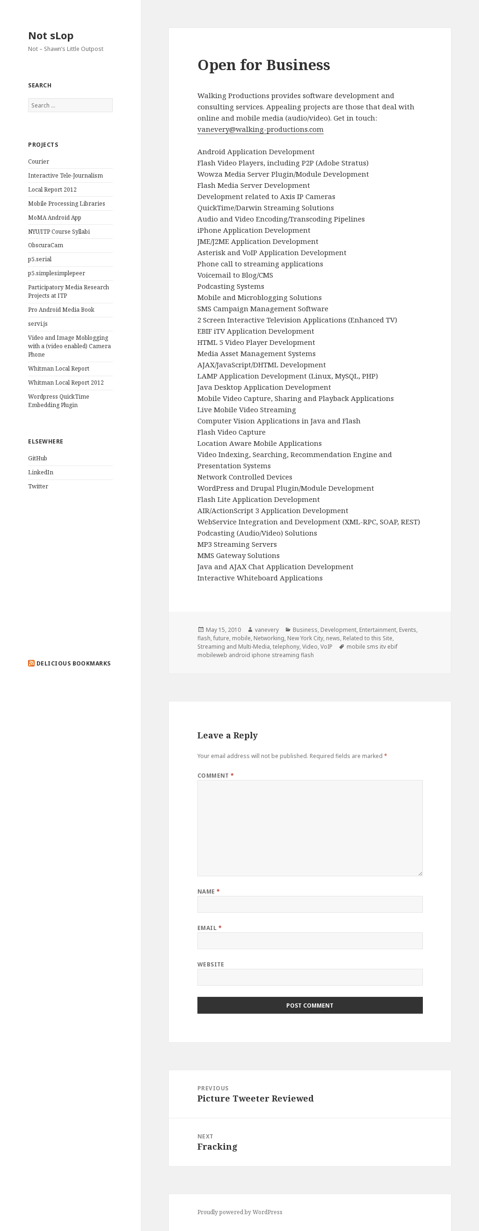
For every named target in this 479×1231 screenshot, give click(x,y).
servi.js (38, 324)
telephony (286, 647)
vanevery (267, 630)
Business (305, 630)
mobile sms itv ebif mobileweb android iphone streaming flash (297, 651)
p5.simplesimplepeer (56, 273)
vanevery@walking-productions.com (260, 129)
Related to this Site (367, 638)
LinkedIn (40, 472)
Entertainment (377, 630)
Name (208, 891)
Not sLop (50, 35)
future (221, 638)
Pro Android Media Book (61, 310)
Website (211, 964)
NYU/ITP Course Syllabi (59, 232)
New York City (305, 638)
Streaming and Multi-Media (233, 647)
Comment (215, 776)
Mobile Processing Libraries (66, 204)
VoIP (326, 647)
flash (203, 638)
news (333, 638)
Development (338, 630)
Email (209, 928)
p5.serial (39, 259)
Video (310, 647)
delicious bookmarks (73, 663)
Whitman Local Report (58, 368)
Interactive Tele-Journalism (65, 175)
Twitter (38, 486)
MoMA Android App (54, 218)
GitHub (37, 458)
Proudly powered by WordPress (240, 1212)
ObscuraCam (45, 245)
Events (407, 630)
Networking (269, 638)
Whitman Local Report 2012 (66, 382)
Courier (38, 161)
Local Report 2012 (52, 189)
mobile (241, 638)
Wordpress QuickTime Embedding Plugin (58, 401)
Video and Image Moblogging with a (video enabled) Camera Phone (69, 346)
